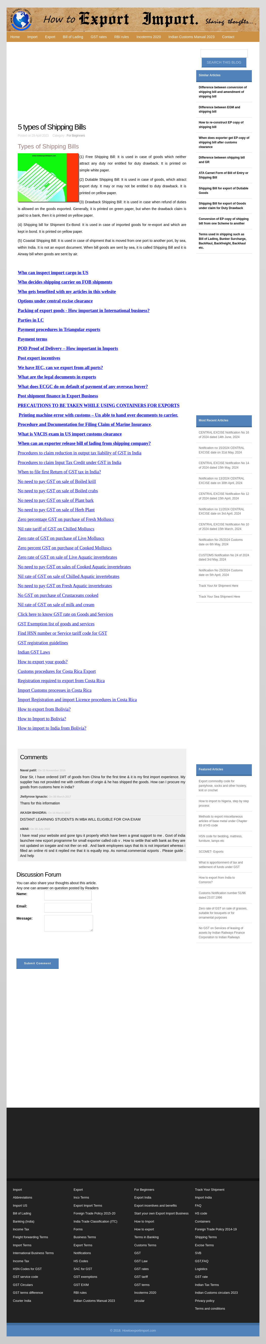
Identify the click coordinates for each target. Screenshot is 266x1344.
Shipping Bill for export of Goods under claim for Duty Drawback (222, 206)
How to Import (144, 1221)
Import (32, 37)
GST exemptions (85, 1277)
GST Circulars (23, 1285)
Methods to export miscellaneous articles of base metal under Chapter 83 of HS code (223, 821)
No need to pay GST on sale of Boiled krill (57, 481)
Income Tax (21, 1229)
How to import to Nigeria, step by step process (224, 803)
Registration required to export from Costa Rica (61, 680)
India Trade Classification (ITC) (95, 1221)
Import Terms (22, 1245)
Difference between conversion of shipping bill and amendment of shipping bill (223, 92)
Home (15, 37)
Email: (21, 906)
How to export (144, 1229)
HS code (201, 1213)
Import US (20, 1205)
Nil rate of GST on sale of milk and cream (56, 604)
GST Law (140, 1261)
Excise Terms (204, 1245)
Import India (203, 1197)
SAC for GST (83, 1269)
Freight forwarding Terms (30, 1237)
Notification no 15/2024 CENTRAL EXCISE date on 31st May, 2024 (221, 450)
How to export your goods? (43, 661)
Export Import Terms (88, 1205)
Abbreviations (22, 1197)
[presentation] (54, 946)
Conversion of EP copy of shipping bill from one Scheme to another (224, 221)
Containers (202, 1221)
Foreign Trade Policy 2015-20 (94, 1213)
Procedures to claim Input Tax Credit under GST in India (69, 462)
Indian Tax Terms (207, 1285)
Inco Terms (81, 1197)
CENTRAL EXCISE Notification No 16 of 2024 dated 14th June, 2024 (224, 435)
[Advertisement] (102, 82)
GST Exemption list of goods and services (56, 623)
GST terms (142, 1285)
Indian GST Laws (34, 652)
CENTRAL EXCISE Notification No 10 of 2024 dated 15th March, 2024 (224, 527)
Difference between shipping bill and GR (222, 160)
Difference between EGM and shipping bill (219, 110)
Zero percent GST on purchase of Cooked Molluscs (65, 547)
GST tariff (141, 1277)
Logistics (201, 1269)
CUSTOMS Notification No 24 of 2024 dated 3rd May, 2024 (224, 557)
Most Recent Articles (213, 420)
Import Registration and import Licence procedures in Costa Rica (77, 699)
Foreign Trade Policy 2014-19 (216, 1229)
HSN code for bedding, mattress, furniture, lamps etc (220, 838)
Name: (21, 894)
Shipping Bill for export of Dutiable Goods (223, 191)
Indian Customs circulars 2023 (216, 1293)
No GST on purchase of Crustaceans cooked (58, 595)
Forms (78, 1229)
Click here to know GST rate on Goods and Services (65, 614)
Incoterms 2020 (149, 37)
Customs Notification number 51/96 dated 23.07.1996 (222, 895)
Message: (24, 918)
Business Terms (85, 1237)
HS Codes (81, 1261)
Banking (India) (23, 1221)
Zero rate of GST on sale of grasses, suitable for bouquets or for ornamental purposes (223, 913)
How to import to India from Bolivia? (52, 728)
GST (137, 1253)
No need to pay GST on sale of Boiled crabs (58, 490)
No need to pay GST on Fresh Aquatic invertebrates (65, 585)
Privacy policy (204, 1301)
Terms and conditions (210, 1308)
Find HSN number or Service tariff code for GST (62, 633)
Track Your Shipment (209, 1189)
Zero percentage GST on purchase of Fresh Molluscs (66, 519)
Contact (228, 37)
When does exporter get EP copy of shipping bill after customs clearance (224, 142)
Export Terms (83, 1245)
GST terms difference (28, 1293)
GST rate (201, 1277)
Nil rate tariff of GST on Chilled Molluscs (56, 528)
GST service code (25, 1277)
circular (139, 1301)
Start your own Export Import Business (161, 1213)
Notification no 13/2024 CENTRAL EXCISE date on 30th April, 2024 (221, 481)
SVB (198, 1253)
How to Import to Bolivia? (42, 718)
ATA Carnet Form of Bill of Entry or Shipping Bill (223, 175)
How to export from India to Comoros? (217, 880)
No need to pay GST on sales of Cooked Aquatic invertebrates (74, 566)
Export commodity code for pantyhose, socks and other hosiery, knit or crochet (223, 785)
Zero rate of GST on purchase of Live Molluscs (61, 538)
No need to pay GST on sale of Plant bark (56, 500)
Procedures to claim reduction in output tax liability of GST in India (79, 452)
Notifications (82, 1253)
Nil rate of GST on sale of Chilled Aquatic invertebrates (68, 576)
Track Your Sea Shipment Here (219, 596)
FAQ (198, 1205)
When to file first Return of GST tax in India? (59, 471)
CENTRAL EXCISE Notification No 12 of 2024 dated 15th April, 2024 (224, 496)
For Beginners (76, 135)
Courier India (22, 1301)
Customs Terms (145, 1245)
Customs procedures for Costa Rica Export (57, 671)
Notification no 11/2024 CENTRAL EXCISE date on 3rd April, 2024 (221, 512)
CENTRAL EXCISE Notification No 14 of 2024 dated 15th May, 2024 (224, 465)
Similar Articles (209, 75)
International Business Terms (33, 1253)
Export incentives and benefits (155, 1205)
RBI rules (121, 37)
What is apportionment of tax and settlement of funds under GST (221, 865)
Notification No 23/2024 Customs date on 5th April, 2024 (221, 573)
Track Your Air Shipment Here (218, 586)
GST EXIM (81, 1285)
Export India (142, 1197)
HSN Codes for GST (27, 1269)
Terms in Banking (146, 1237)
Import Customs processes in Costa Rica (54, 690)
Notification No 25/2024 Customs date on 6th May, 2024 (221, 542)
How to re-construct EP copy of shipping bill (221, 125)
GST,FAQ (201, 1261)
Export (50, 37)
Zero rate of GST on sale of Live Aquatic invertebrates (67, 557)
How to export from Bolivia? (44, 709)
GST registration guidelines (43, 642)
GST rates (99, 37)
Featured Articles (211, 769)
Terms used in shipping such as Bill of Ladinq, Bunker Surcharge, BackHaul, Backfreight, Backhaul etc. (222, 241)
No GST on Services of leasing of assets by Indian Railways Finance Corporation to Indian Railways (222, 932)
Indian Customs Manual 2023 (191, 37)
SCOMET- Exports (211, 851)
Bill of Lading (73, 37)
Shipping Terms (206, 1237)
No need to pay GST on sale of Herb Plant (56, 509)
